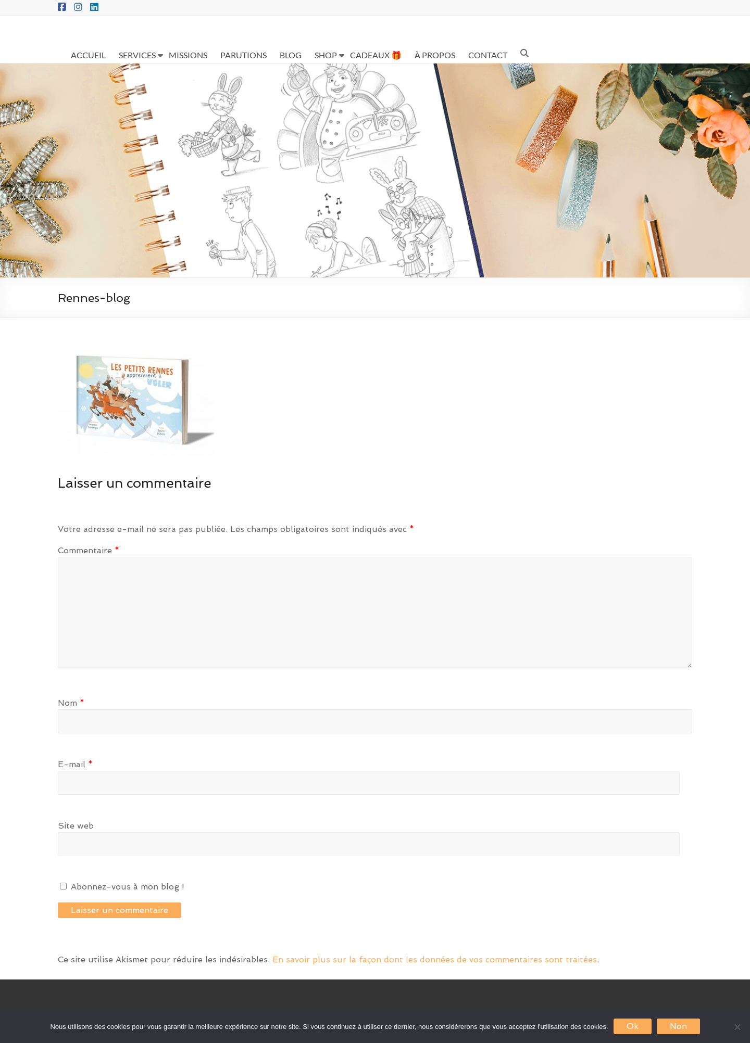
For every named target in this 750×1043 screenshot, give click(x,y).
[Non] (737, 1027)
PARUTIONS (243, 55)
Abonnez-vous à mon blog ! (122, 887)
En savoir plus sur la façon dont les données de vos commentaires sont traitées (434, 959)
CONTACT (487, 55)
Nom (71, 703)
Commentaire (88, 550)
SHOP (326, 55)
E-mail (75, 764)
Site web (76, 826)
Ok (633, 1026)
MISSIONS (188, 55)
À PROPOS (435, 55)
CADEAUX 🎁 (376, 55)
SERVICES (137, 55)
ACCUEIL (88, 55)
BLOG (291, 55)
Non (678, 1026)
